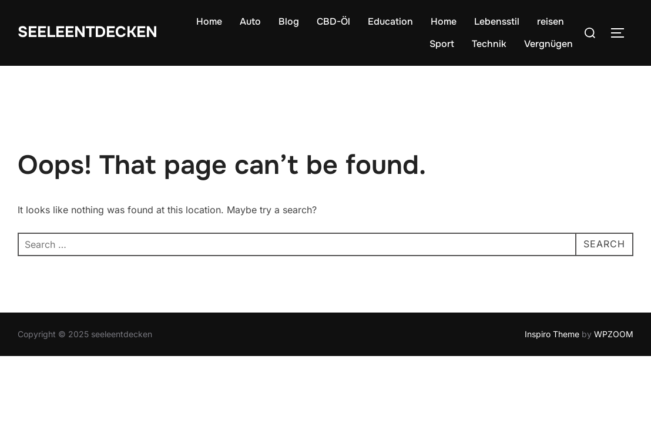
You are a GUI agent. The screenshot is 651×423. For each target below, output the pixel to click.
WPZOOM (613, 334)
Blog (288, 21)
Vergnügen (548, 44)
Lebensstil (496, 21)
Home (209, 21)
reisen (550, 21)
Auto (250, 21)
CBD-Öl (333, 21)
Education (390, 21)
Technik (489, 44)
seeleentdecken (87, 32)
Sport (441, 44)
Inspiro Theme (552, 334)
